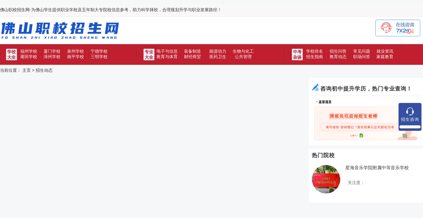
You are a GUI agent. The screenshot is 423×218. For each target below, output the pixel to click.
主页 (26, 70)
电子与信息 (167, 51)
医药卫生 (217, 56)
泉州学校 (75, 51)
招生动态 (44, 70)
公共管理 (243, 56)
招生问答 (338, 51)
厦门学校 (52, 51)
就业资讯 (384, 51)
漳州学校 (52, 56)
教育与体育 (167, 56)
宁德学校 (99, 51)
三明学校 (99, 56)
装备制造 (192, 51)
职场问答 (361, 56)
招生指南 (314, 56)
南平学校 (75, 56)
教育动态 (338, 56)
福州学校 (28, 51)
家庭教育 (384, 56)
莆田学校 (28, 56)
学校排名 (314, 51)
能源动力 (217, 51)
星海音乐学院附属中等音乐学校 (377, 167)
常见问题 (361, 51)
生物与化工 (243, 51)
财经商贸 (192, 56)
